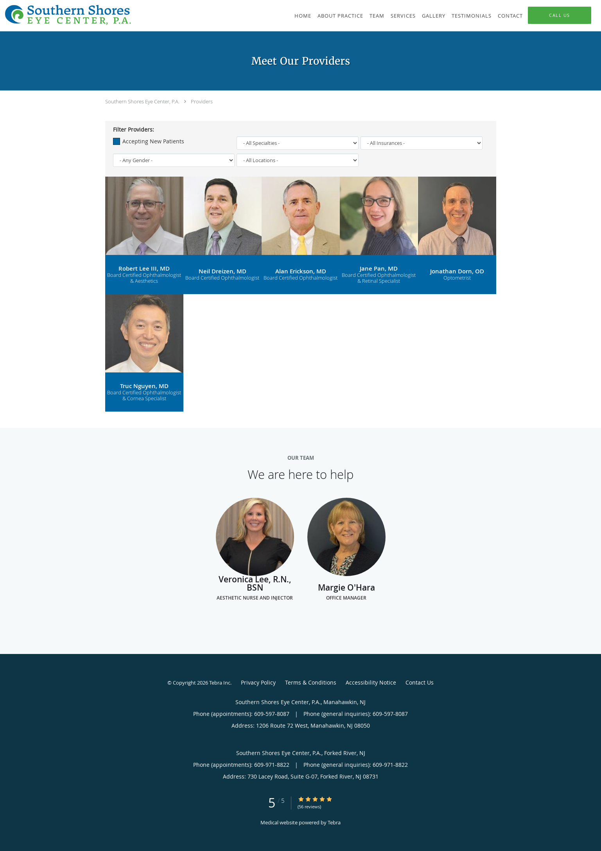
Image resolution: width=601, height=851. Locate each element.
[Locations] (298, 160)
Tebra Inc (219, 682)
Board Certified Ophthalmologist (222, 278)
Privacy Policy (258, 682)
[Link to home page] (66, 15)
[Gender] (174, 160)
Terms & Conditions (310, 682)
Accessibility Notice (371, 682)
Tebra (334, 822)
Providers (202, 101)
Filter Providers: (133, 129)
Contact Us (419, 682)
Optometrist (457, 278)
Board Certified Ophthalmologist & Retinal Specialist (379, 278)
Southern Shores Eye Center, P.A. (142, 101)
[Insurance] (422, 143)
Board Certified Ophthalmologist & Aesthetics (144, 278)
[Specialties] (298, 143)
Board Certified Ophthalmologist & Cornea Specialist (144, 396)
